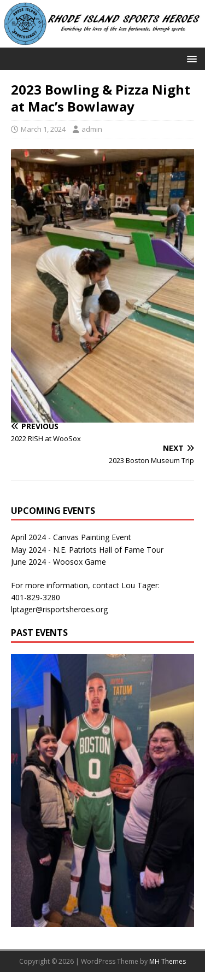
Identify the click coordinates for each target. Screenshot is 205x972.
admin (91, 129)
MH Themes (167, 961)
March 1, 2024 (43, 129)
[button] (190, 58)
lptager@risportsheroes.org (59, 609)
